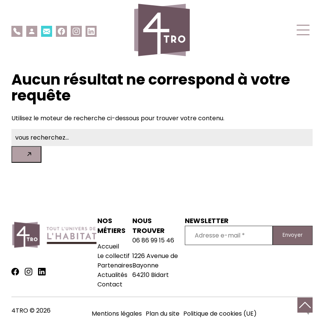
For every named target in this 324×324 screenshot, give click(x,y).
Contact (109, 284)
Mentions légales (117, 313)
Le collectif (113, 256)
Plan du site (162, 313)
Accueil (108, 246)
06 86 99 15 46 (153, 240)
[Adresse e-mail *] (229, 235)
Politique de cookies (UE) (220, 313)
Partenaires (114, 265)
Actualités (112, 275)
